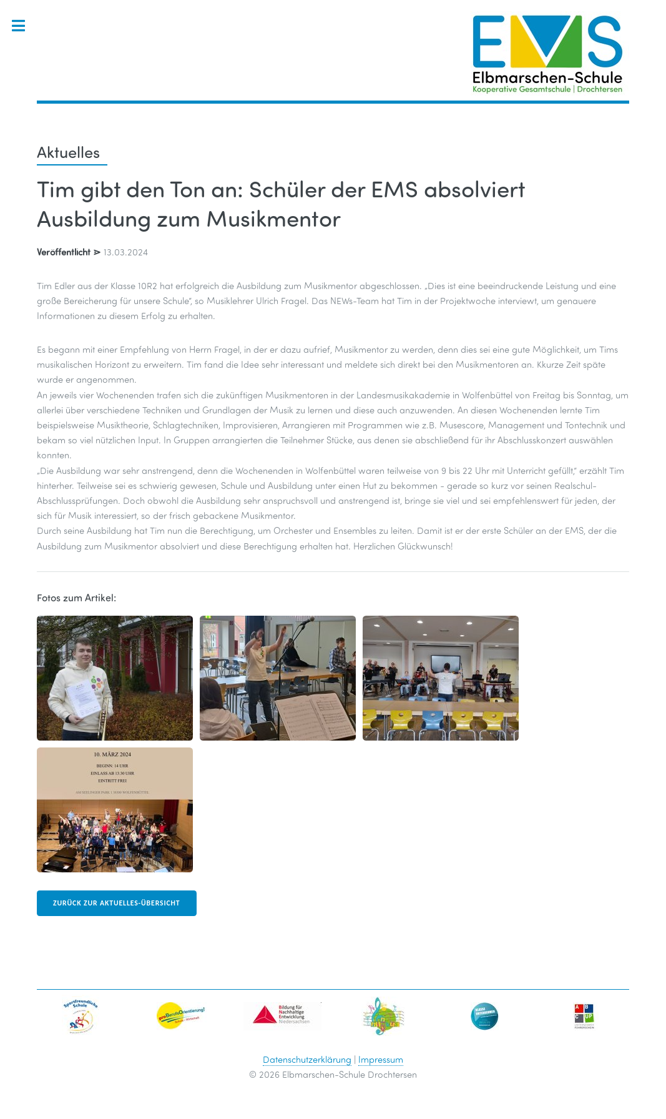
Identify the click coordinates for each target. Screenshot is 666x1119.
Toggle (24, 26)
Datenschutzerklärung (307, 1059)
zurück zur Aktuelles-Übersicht (116, 903)
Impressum (380, 1059)
